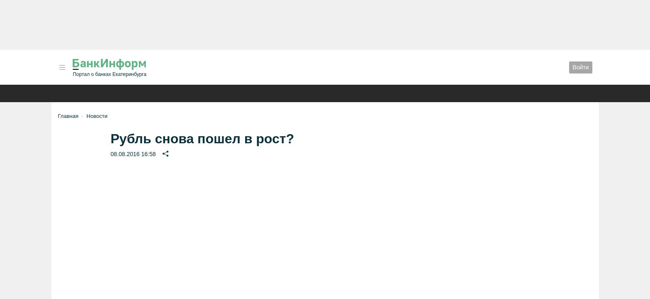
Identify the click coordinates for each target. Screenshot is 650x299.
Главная (68, 116)
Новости (97, 116)
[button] (62, 67)
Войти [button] (580, 67)
